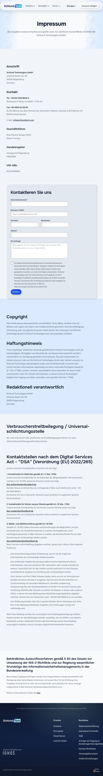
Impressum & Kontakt (88, 731)
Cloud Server (59, 736)
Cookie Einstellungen (88, 758)
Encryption (43, 6)
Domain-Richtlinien (87, 749)
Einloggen (72, 6)
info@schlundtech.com (23, 120)
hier (38, 693)
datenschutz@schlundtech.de (26, 287)
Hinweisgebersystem (88, 754)
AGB (81, 736)
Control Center (60, 741)
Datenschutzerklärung (33, 263)
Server (56, 6)
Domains (30, 6)
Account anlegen (89, 6)
